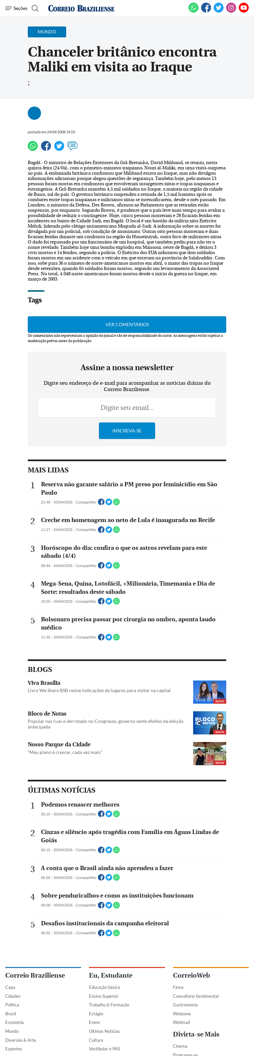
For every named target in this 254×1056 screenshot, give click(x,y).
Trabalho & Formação (109, 1004)
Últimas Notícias (104, 1031)
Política (12, 1004)
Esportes (13, 1048)
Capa (10, 987)
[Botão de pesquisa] (34, 8)
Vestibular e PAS (104, 1048)
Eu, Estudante (110, 975)
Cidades (13, 996)
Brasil (10, 1013)
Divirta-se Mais (196, 1034)
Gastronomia (185, 1004)
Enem (94, 1022)
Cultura (96, 1040)
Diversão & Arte (20, 1040)
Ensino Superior (103, 996)
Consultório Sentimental (196, 996)
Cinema (180, 1046)
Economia (14, 1022)
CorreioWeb (191, 975)
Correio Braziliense (35, 975)
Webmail (181, 1022)
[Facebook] (206, 11)
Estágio (96, 1013)
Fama (178, 987)
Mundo (12, 1031)
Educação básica (104, 987)
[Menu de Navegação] (16, 8)
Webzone (182, 1013)
